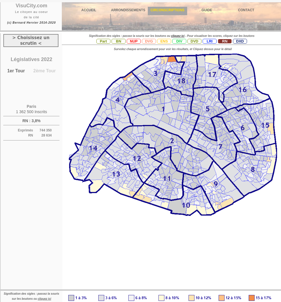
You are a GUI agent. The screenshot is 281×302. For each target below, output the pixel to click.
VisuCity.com (31, 5)
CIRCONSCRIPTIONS (168, 10)
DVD (194, 41)
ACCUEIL (88, 10)
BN (118, 41)
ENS (164, 41)
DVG (149, 41)
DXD (240, 41)
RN (225, 41)
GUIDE (206, 10)
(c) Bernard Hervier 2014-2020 (31, 22)
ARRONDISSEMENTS (128, 10)
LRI (210, 41)
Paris (31, 106)
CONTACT (246, 10)
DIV (179, 41)
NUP (133, 41)
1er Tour (16, 70)
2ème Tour (44, 70)
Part (103, 41)
